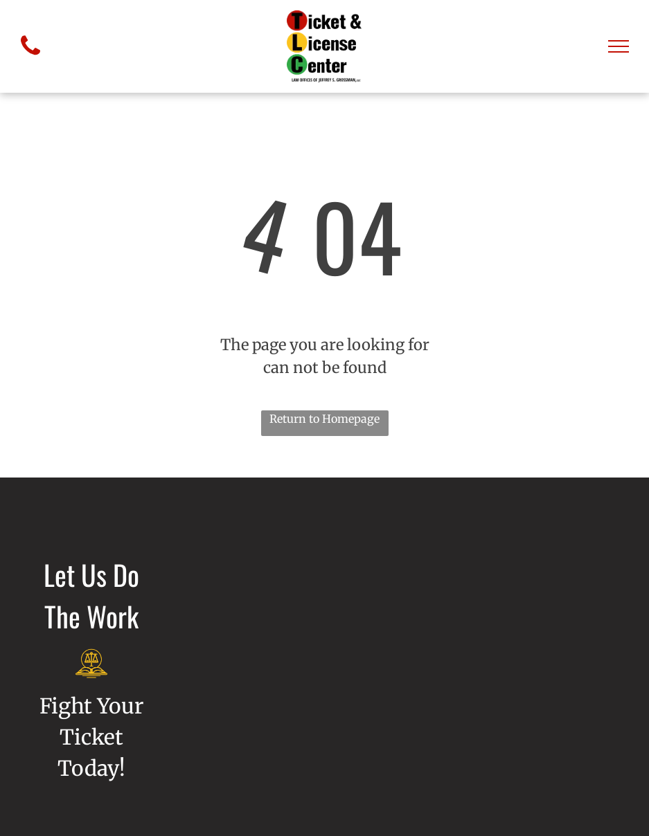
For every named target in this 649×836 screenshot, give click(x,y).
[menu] (619, 46)
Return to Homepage (324, 419)
